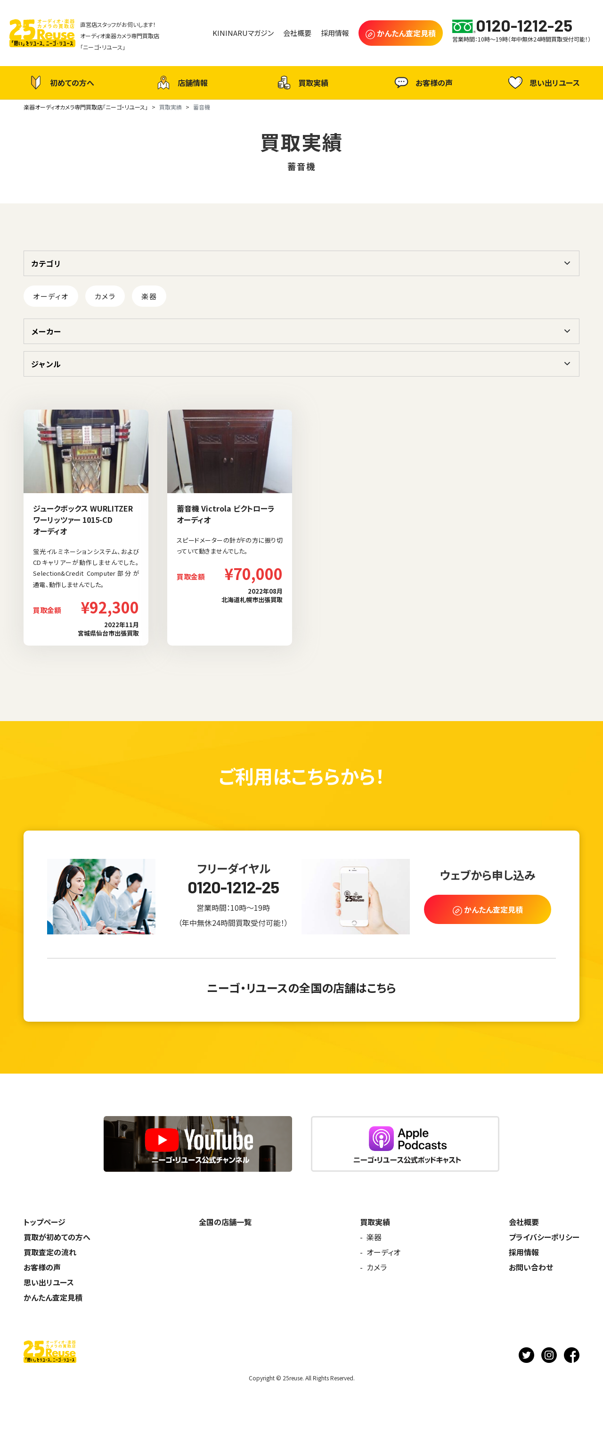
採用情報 (524, 1252)
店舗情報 (181, 83)
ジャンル (46, 364)
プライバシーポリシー (544, 1237)
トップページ (44, 1221)
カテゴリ (46, 263)
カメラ (105, 296)
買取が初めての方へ (57, 1237)
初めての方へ (60, 83)
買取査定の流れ (50, 1252)
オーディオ (51, 296)
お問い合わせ (531, 1267)
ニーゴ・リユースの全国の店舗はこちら (301, 987)
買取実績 (301, 83)
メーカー (46, 331)
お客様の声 (422, 83)
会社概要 (524, 1221)
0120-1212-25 (233, 887)
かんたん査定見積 (53, 1297)
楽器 (149, 296)
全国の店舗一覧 (225, 1221)
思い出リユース (543, 82)
